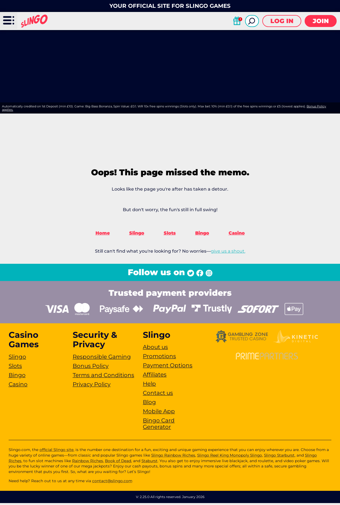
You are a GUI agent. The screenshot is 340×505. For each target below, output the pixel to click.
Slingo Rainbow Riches (173, 457)
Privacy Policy (92, 386)
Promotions (159, 358)
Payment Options (167, 367)
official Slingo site (57, 451)
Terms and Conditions (103, 376)
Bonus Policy (91, 367)
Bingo (202, 235)
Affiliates (155, 376)
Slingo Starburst (279, 457)
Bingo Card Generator (159, 425)
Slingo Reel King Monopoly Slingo (229, 457)
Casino (237, 235)
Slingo (136, 235)
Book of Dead (118, 462)
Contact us (158, 394)
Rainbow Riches (87, 462)
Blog (149, 404)
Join (321, 21)
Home (103, 235)
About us (155, 349)
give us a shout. (228, 253)
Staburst (149, 462)
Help (149, 385)
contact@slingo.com (112, 483)
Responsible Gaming (102, 358)
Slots (170, 235)
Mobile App (159, 413)
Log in (281, 21)
